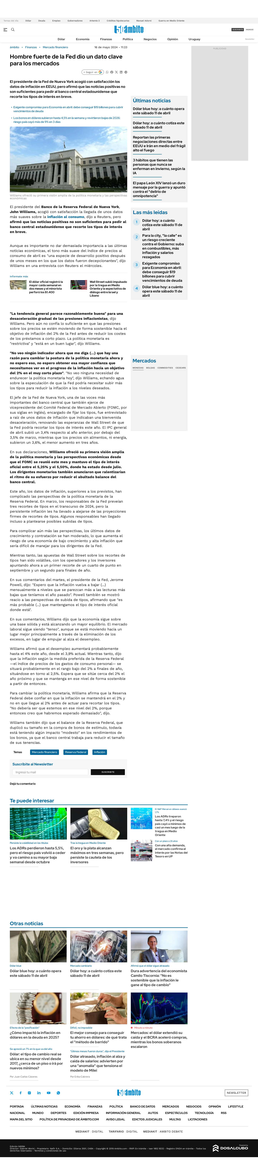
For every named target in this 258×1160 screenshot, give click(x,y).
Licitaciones (197, 1119)
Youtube (48, 1093)
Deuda (41, 20)
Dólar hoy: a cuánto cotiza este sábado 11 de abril (159, 125)
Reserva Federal (75, 752)
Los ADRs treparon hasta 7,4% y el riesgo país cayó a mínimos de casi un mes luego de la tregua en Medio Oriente (170, 826)
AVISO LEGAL (115, 1119)
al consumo (65, 217)
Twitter (11, 1092)
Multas (175, 1119)
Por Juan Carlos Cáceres (23, 1076)
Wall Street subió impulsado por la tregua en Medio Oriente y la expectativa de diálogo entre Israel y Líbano (108, 288)
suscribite (238, 30)
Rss (223, 1113)
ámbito (14, 47)
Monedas (138, 368)
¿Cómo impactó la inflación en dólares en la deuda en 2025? (35, 1035)
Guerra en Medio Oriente (171, 20)
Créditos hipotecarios (118, 20)
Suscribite (108, 772)
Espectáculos (176, 1113)
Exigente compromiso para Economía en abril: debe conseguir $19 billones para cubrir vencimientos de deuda (162, 272)
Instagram (29, 1092)
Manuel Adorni (143, 20)
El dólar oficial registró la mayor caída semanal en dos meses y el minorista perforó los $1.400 (46, 287)
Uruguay (194, 39)
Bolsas (150, 368)
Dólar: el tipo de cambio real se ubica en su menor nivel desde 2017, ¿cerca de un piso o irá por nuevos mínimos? (36, 1061)
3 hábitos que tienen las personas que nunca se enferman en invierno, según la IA (159, 166)
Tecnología (204, 1113)
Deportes (58, 1113)
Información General (123, 1113)
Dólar (28, 20)
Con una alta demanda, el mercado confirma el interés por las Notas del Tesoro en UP (171, 850)
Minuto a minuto (143, 1027)
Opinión (172, 39)
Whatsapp (58, 1092)
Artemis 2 (95, 20)
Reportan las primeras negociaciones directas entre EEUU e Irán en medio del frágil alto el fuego (159, 143)
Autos (153, 1113)
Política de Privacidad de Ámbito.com (69, 1119)
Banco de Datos (142, 1106)
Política (128, 39)
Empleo (56, 20)
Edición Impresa (86, 1113)
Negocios (150, 39)
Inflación (99, 752)
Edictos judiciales (147, 1119)
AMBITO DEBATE (163, 1131)
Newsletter (249, 39)
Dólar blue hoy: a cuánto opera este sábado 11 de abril (158, 110)
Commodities (165, 368)
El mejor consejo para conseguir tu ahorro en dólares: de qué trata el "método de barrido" (98, 1037)
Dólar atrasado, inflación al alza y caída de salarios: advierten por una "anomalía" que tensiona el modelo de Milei (97, 1063)
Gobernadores (75, 20)
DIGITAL (89, 1131)
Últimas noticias (44, 1106)
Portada (17, 1106)
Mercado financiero (55, 47)
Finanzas (106, 39)
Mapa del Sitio (21, 1119)
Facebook (21, 1092)
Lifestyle (235, 1106)
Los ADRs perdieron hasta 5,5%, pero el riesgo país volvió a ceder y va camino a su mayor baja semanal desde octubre (37, 855)
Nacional (17, 1113)
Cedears (181, 368)
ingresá (250, 30)
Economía (82, 39)
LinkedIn (38, 1092)
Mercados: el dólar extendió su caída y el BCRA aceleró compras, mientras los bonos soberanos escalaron (159, 1039)
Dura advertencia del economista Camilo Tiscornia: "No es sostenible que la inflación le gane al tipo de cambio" (159, 978)
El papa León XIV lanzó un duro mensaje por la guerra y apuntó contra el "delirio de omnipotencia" (159, 189)
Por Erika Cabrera (80, 1076)
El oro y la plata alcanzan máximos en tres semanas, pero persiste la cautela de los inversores (97, 855)
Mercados (170, 1106)
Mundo (38, 1113)
